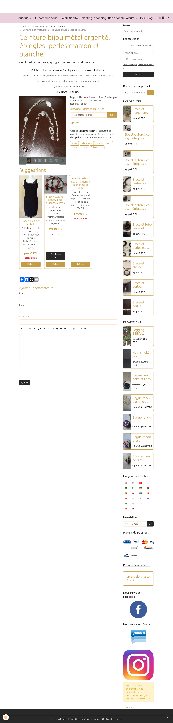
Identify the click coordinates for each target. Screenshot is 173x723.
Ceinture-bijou (97, 147)
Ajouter (24, 382)
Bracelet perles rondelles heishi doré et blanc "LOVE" (142, 304)
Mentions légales (59, 719)
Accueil (23, 26)
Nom (21, 293)
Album (130, 18)
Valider (112, 115)
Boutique (23, 18)
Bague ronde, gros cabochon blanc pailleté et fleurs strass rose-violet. (142, 438)
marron (74, 147)
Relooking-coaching (93, 18)
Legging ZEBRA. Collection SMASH (139, 331)
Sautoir (74, 143)
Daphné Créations (38, 26)
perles (109, 143)
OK (150, 92)
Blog (150, 18)
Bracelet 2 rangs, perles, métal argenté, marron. (55, 199)
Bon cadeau (116, 18)
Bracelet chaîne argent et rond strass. (140, 265)
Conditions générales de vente (85, 719)
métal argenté (86, 143)
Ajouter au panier (56, 256)
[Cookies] (6, 717)
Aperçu (81, 329)
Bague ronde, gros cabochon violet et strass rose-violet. (142, 419)
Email (22, 305)
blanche (84, 147)
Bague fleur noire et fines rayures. (141, 377)
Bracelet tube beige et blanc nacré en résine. (142, 226)
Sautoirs (64, 26)
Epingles (99, 143)
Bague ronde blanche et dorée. (141, 400)
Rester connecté (134, 59)
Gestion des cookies (112, 719)
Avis (142, 18)
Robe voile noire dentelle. (31, 222)
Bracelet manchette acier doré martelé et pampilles (140, 111)
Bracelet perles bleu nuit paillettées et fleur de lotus (141, 181)
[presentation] (39, 372)
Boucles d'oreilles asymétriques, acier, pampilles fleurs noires (137, 207)
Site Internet (25, 316)
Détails (30, 264)
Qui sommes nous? (46, 18)
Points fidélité (69, 18)
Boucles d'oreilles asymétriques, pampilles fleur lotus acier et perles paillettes (137, 136)
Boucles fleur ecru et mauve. (141, 458)
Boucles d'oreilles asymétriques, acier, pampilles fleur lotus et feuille (137, 162)
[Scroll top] (167, 717)
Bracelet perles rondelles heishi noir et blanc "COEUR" (141, 284)
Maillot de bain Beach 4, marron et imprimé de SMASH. (80, 183)
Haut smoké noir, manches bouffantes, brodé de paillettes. (140, 354)
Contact (127, 707)
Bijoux (54, 26)
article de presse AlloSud (138, 578)
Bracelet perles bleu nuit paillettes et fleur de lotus (142, 246)
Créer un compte (130, 65)
